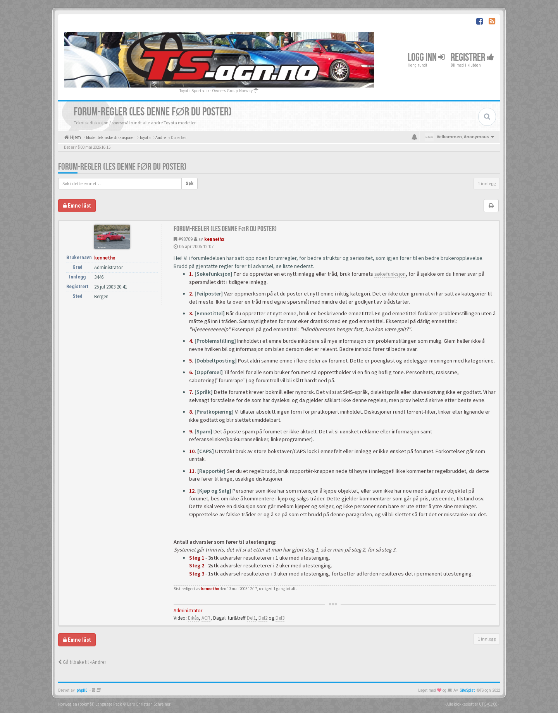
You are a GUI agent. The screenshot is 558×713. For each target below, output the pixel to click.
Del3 (280, 618)
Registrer (472, 57)
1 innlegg (487, 183)
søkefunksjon (390, 273)
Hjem (75, 137)
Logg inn (426, 57)
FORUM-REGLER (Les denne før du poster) (122, 166)
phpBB (82, 690)
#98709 (185, 239)
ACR (206, 618)
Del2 (262, 618)
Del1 (251, 618)
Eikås (193, 618)
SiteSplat (467, 690)
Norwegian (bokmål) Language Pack (90, 704)
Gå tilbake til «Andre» (82, 662)
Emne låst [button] (77, 206)
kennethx (214, 239)
